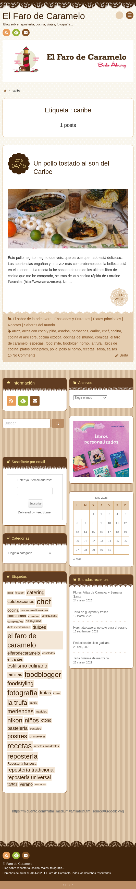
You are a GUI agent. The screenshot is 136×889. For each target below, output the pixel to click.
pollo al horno (70, 349)
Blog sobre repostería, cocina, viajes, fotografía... (34, 867)
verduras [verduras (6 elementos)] (40, 784)
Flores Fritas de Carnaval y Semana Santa (97, 594)
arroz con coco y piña (39, 331)
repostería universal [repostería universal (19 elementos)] (29, 777)
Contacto (25, 33)
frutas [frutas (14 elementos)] (45, 692)
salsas (112, 349)
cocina (116, 331)
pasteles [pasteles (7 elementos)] (35, 728)
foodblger (70, 343)
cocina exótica (50, 337)
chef (105, 331)
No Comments (24, 355)
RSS (6, 33)
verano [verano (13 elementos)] (26, 784)
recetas (88, 349)
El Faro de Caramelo (17, 864)
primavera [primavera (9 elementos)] (37, 736)
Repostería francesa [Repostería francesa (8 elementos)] (21, 763)
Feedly (15, 33)
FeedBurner (44, 512)
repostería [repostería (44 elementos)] (22, 756)
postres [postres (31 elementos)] (17, 736)
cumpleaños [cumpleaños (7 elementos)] (15, 621)
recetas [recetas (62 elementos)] (19, 746)
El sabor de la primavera (32, 319)
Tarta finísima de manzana (91, 658)
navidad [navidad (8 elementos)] (41, 711)
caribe (95, 331)
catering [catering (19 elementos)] (35, 592)
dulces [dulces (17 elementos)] (39, 627)
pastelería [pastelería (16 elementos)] (17, 728)
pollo (53, 349)
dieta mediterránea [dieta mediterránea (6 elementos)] (18, 627)
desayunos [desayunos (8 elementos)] (33, 621)
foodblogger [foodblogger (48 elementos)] (42, 674)
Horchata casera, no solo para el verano (100, 627)
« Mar (77, 559)
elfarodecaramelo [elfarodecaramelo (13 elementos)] (23, 653)
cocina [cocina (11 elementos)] (13, 610)
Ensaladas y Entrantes (72, 319)
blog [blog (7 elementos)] (10, 592)
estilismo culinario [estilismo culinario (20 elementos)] (27, 666)
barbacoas (80, 331)
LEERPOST (119, 297)
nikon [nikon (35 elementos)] (14, 720)
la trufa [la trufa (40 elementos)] (17, 702)
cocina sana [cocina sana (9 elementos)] (16, 616)
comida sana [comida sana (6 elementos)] (49, 615)
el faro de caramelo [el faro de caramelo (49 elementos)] (21, 640)
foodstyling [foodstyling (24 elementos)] (20, 683)
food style (53, 343)
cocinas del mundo (78, 337)
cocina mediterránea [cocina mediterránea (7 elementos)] (34, 610)
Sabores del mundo (39, 325)
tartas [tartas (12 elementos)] (12, 784)
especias (37, 343)
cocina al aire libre (22, 337)
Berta (124, 355)
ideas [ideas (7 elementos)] (56, 693)
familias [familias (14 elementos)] (14, 674)
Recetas (14, 325)
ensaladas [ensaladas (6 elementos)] (48, 653)
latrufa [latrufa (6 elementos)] (33, 702)
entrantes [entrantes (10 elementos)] (15, 659)
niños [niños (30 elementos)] (32, 720)
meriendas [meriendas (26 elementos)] (20, 711)
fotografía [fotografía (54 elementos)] (22, 693)
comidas (101, 337)
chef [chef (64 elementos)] (44, 601)
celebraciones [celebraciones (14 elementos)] (20, 601)
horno (84, 343)
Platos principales (107, 319)
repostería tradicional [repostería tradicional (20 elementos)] (31, 770)
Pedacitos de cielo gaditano (91, 643)
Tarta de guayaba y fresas (90, 612)
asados (64, 331)
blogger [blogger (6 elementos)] (19, 592)
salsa (100, 349)
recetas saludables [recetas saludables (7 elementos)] (46, 746)
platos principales (34, 349)
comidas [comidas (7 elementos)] (33, 616)
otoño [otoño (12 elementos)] (46, 720)
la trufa (96, 343)
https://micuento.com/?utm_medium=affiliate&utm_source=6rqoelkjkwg (68, 811)
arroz (16, 331)
